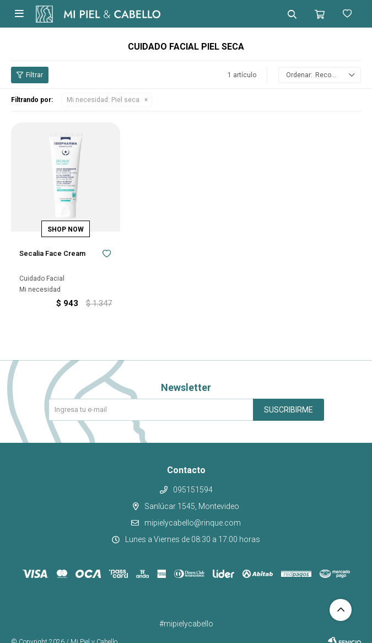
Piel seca (103, 100)
